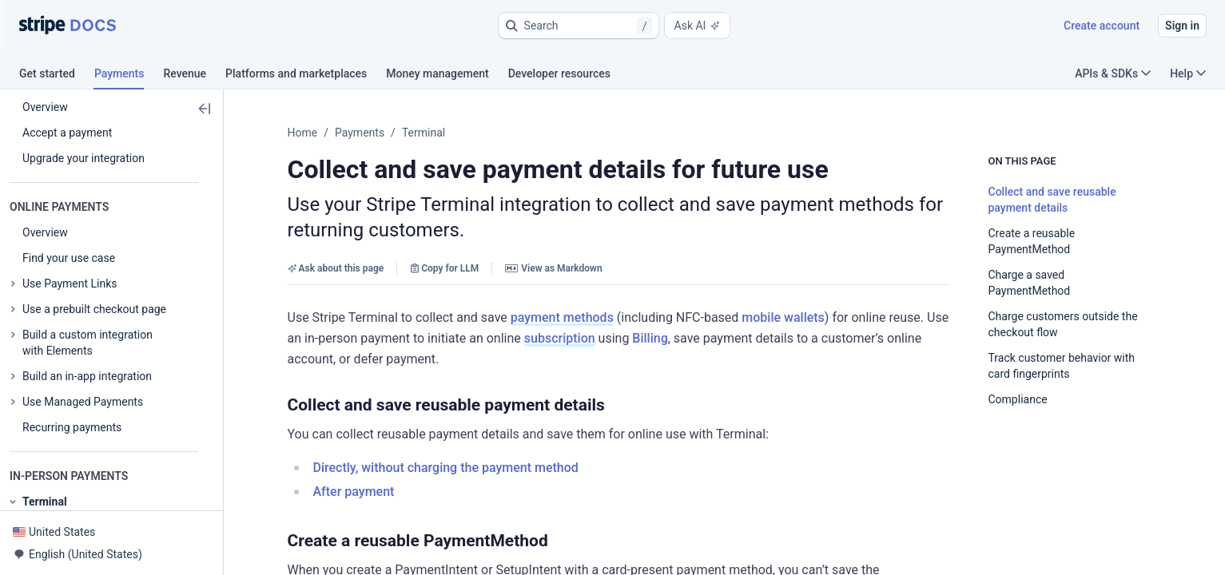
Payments (359, 132)
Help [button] (1188, 73)
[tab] (56, 75)
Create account (1101, 25)
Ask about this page (336, 268)
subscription (559, 338)
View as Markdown (553, 268)
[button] (578, 25)
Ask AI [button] (697, 25)
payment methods (562, 317)
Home (303, 132)
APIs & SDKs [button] (1113, 73)
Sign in (1182, 25)
